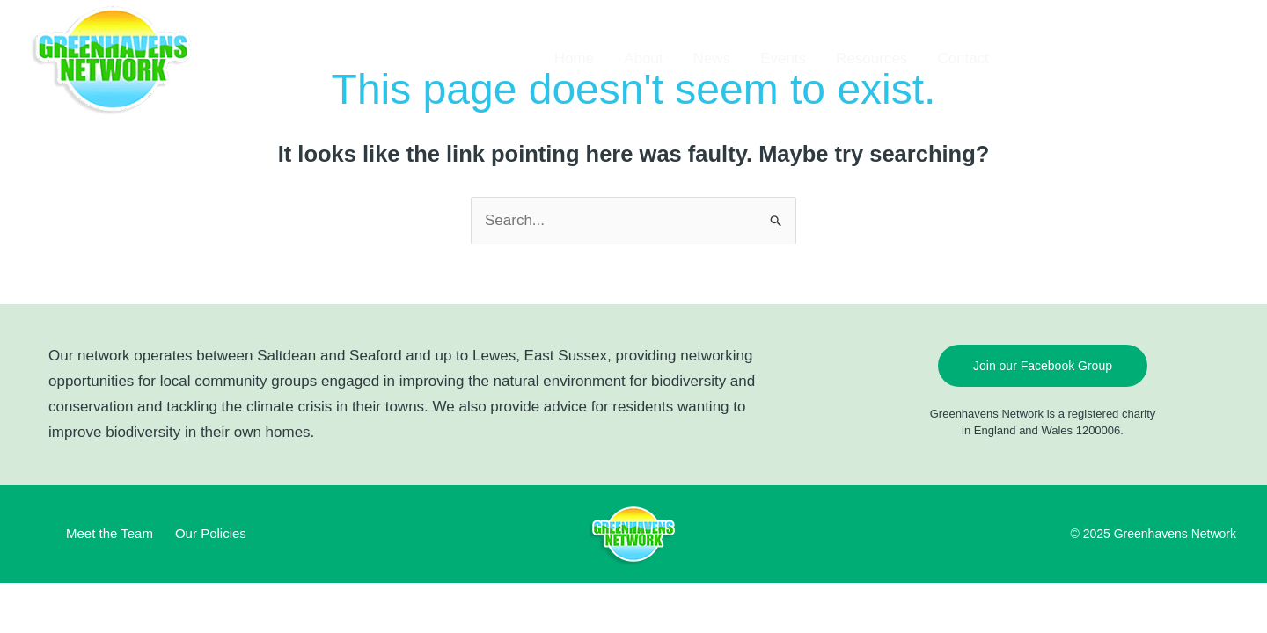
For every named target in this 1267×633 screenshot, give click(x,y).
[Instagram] (1082, 59)
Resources (871, 58)
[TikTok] (1056, 59)
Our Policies (210, 533)
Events (783, 58)
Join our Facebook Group (1042, 366)
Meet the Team (109, 533)
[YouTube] (1109, 59)
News (712, 58)
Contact (963, 58)
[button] (1191, 58)
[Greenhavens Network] (113, 57)
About (643, 58)
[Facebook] (1029, 59)
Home (574, 58)
